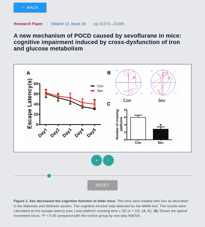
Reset (103, 185)
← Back (30, 7)
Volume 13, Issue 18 (68, 24)
